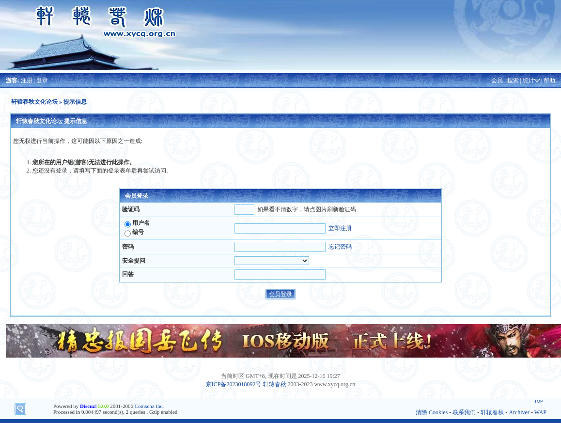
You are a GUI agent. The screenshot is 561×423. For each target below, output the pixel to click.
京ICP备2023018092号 (234, 384)
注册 (26, 80)
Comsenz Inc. (149, 406)
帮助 (549, 80)
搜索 (513, 80)
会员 (497, 80)
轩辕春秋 (274, 384)
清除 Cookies (432, 412)
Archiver (519, 412)
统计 (528, 80)
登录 (42, 80)
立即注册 (340, 228)
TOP (538, 401)
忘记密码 (340, 246)
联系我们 (464, 412)
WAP (540, 412)
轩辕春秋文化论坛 (34, 101)
